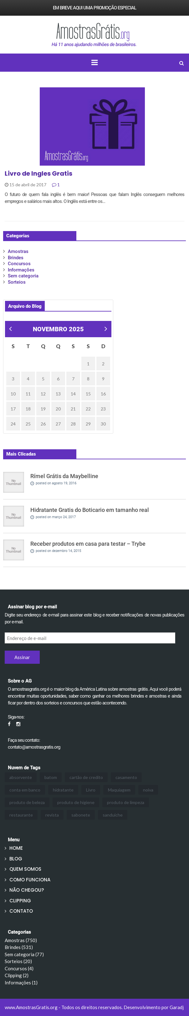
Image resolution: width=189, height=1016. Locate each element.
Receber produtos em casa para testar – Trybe (88, 543)
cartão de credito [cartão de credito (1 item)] (86, 777)
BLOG (15, 858)
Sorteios (17, 282)
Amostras (18, 251)
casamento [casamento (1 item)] (126, 777)
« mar (10, 329)
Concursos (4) (19, 968)
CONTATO (21, 911)
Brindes (15, 257)
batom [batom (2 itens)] (50, 777)
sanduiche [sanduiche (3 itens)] (113, 814)
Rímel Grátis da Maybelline (64, 476)
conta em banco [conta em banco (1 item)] (24, 789)
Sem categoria (23, 276)
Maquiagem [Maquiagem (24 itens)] (119, 789)
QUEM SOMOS (25, 869)
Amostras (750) (21, 940)
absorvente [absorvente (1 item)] (20, 777)
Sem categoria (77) (24, 954)
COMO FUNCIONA (29, 879)
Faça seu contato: (24, 740)
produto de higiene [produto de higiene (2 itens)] (75, 802)
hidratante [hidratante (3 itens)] (63, 789)
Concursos (19, 263)
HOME (16, 848)
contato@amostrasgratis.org (34, 747)
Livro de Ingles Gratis (38, 173)
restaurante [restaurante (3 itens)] (21, 814)
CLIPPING (20, 900)
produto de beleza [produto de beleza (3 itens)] (27, 802)
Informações (21, 270)
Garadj (177, 1007)
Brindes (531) (19, 947)
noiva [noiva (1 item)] (148, 789)
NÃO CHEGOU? (26, 890)
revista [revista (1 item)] (52, 814)
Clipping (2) (16, 975)
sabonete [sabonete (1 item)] (80, 814)
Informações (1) (21, 982)
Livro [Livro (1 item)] (90, 789)
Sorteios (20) (18, 961)
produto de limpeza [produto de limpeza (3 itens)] (125, 802)
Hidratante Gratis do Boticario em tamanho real (89, 510)
